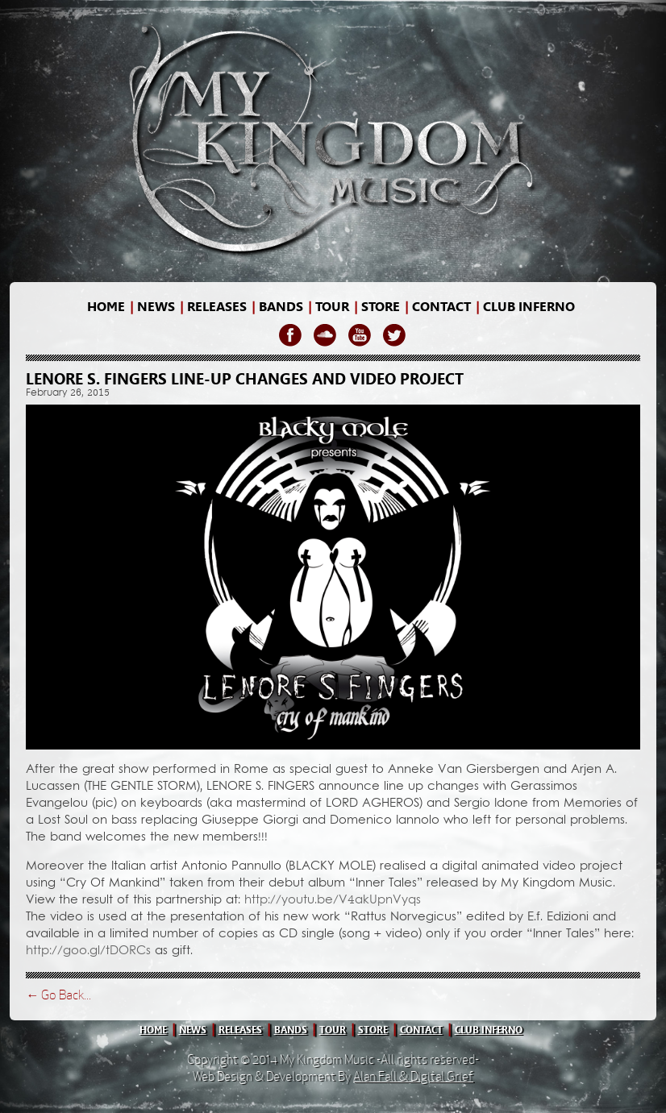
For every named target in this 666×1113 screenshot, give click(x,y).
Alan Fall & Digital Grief (413, 1076)
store (380, 306)
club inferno (488, 1030)
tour (332, 1030)
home (106, 306)
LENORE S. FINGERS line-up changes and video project (245, 379)
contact (441, 306)
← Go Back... (58, 994)
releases (217, 306)
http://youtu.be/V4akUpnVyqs (332, 900)
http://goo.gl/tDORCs (88, 951)
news (156, 306)
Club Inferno (529, 306)
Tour (332, 306)
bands (281, 306)
